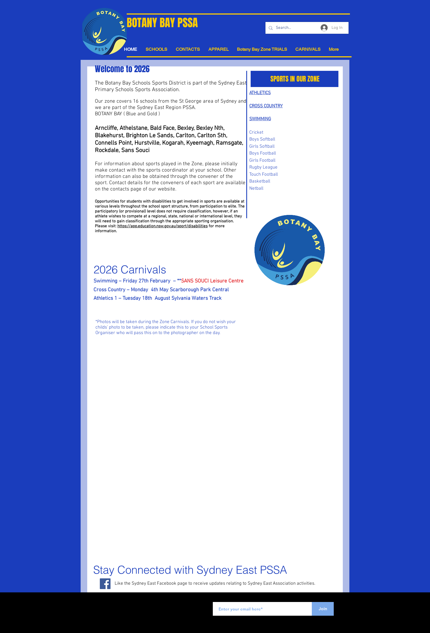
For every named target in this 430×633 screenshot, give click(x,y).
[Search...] (306, 28)
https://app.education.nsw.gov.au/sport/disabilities (162, 226)
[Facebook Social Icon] (105, 583)
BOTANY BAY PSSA (162, 23)
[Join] (323, 609)
